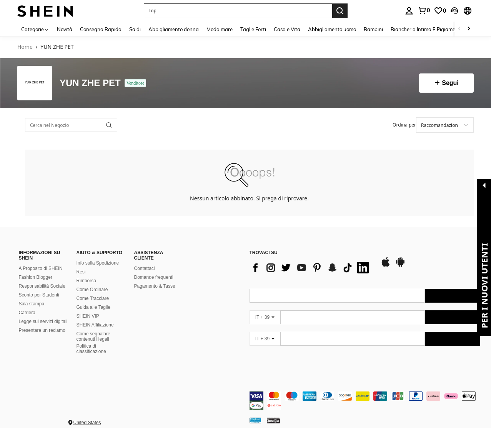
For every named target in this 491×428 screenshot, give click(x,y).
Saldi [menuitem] (135, 29)
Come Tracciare (93, 298)
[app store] (385, 265)
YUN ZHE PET (90, 83)
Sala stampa (32, 303)
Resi (81, 272)
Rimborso (86, 280)
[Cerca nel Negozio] (71, 125)
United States (87, 422)
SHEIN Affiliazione (95, 325)
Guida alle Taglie (94, 307)
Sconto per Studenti (39, 295)
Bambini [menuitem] (373, 29)
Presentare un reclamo (42, 330)
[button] (238, 10)
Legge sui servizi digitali (43, 321)
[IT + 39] (265, 317)
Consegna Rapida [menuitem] (101, 29)
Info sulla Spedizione (98, 263)
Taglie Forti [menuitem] (253, 29)
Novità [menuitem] (64, 29)
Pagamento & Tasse (154, 286)
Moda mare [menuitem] (219, 29)
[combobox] (445, 125)
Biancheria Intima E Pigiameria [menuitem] (426, 29)
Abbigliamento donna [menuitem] (173, 29)
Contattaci (144, 268)
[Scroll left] (459, 29)
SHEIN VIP (88, 316)
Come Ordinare (92, 289)
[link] (424, 10)
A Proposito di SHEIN (41, 268)
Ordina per (404, 125)
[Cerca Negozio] (108, 125)
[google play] (400, 265)
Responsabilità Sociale (42, 286)
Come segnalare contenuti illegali (93, 336)
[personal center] (409, 10)
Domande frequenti (153, 277)
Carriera (27, 312)
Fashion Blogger (35, 277)
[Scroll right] (468, 29)
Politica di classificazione (91, 348)
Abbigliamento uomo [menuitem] (332, 29)
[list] (311, 267)
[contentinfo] (365, 400)
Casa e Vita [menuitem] (287, 29)
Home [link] (25, 47)
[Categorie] (35, 29)
